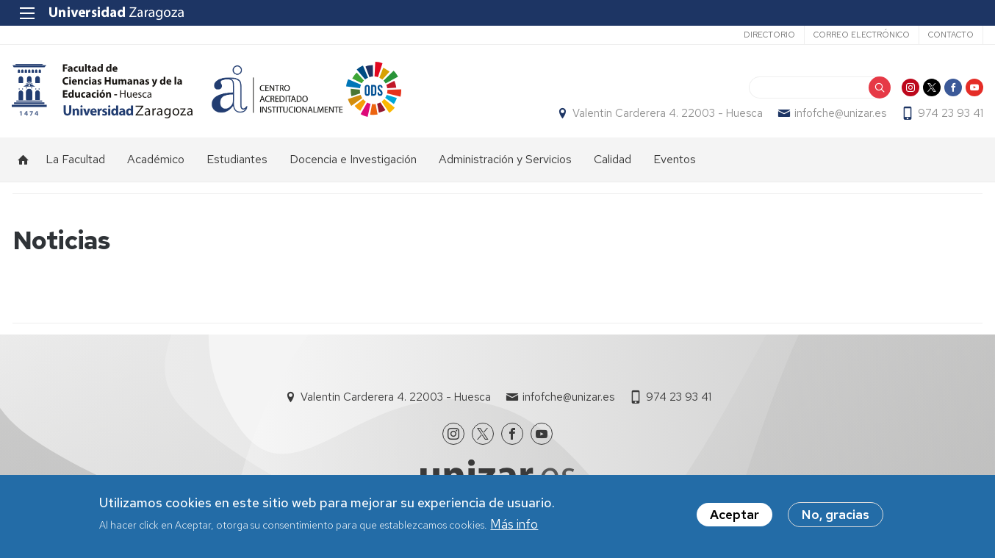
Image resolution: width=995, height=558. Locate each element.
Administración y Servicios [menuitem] (505, 162)
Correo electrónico (861, 34)
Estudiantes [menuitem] (236, 162)
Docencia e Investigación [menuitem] (353, 162)
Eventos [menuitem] (674, 162)
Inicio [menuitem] (23, 162)
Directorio (768, 34)
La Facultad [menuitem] (75, 162)
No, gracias (835, 515)
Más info (514, 524)
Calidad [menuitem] (612, 162)
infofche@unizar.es (840, 114)
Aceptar (734, 515)
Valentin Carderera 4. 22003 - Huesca (667, 114)
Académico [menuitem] (155, 162)
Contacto (950, 34)
